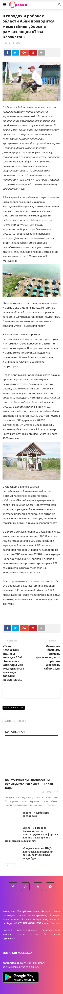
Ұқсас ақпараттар (13, 708)
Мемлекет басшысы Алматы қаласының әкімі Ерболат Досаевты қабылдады (48, 657)
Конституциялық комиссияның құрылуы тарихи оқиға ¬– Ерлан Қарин (29, 783)
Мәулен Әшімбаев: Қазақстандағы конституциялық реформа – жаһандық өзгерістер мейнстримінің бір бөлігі (31, 834)
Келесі (22, 721)
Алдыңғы (9, 721)
